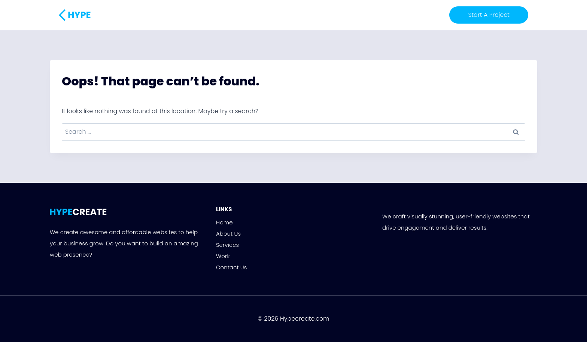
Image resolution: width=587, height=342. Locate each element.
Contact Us (349, 14)
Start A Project (489, 14)
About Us (259, 14)
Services (292, 14)
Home (230, 14)
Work (318, 14)
